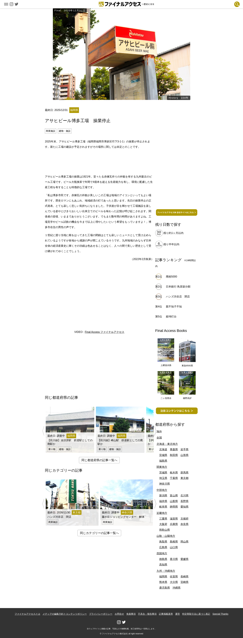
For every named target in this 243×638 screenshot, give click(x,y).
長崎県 (184, 576)
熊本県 (163, 582)
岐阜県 (163, 506)
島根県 (174, 541)
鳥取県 (163, 541)
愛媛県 (184, 559)
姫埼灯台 (171, 316)
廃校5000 (171, 276)
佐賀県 (174, 576)
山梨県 (174, 501)
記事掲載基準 (166, 614)
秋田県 (174, 455)
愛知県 (184, 506)
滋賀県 (174, 518)
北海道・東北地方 (167, 444)
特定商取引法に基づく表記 (196, 614)
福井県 (163, 501)
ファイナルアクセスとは (27, 614)
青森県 (174, 449)
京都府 (184, 518)
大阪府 (163, 524)
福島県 (163, 460)
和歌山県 (164, 529)
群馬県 (184, 472)
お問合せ (119, 614)
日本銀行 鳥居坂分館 (178, 286)
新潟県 (163, 495)
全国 (159, 437)
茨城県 (163, 472)
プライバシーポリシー (100, 614)
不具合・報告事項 (147, 614)
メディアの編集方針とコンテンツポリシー (65, 614)
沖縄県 (177, 587)
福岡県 (163, 576)
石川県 (184, 495)
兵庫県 (174, 524)
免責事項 (131, 614)
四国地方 (162, 553)
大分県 (174, 582)
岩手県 (184, 449)
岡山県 (184, 541)
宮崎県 (184, 582)
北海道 (163, 449)
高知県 (163, 564)
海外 (159, 431)
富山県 (174, 495)
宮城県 (163, 455)
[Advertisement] (99, 161)
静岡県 (174, 506)
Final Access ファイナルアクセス (104, 332)
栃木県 (174, 472)
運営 (177, 614)
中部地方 (162, 490)
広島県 (163, 547)
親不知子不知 (174, 306)
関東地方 (162, 466)
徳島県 (163, 559)
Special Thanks (220, 614)
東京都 (184, 478)
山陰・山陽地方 (166, 536)
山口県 (174, 547)
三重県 (163, 518)
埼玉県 (163, 478)
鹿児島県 (164, 587)
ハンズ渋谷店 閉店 (179, 296)
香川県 (174, 559)
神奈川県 (164, 483)
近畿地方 (162, 513)
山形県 (184, 455)
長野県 (184, 501)
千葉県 (174, 478)
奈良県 (184, 524)
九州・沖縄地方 (166, 570)
